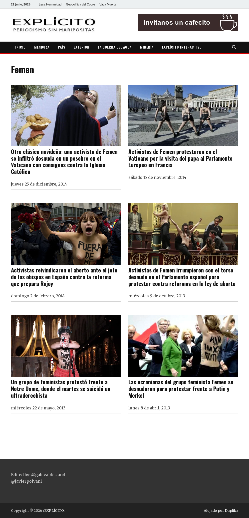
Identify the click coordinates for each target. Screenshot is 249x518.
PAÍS (61, 47)
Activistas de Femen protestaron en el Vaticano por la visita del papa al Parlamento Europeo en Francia (180, 158)
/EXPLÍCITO (53, 510)
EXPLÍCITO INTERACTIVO (182, 47)
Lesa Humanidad (50, 4)
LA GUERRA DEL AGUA (115, 47)
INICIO (20, 47)
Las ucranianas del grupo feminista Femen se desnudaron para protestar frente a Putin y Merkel (180, 388)
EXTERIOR (81, 47)
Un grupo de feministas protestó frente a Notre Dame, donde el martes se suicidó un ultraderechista (60, 388)
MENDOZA (41, 47)
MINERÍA (147, 47)
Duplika (231, 510)
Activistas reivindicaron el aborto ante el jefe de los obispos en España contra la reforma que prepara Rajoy (64, 276)
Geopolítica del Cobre (80, 4)
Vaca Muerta (107, 4)
